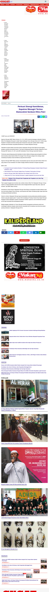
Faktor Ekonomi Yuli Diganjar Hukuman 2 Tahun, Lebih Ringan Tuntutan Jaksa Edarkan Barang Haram (6, 48)
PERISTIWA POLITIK (35, 4)
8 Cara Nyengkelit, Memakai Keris (9, 534)
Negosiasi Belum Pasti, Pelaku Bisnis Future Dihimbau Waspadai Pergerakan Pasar (27, 336)
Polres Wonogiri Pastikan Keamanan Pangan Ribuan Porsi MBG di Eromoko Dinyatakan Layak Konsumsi (6, 30)
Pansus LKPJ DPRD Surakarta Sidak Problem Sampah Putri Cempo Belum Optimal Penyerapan (21, 365)
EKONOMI (13, 4)
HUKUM (7, 4)
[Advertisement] (24, 583)
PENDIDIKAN (26, 4)
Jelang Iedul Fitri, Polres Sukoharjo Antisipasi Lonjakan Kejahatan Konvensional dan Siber (24, 175)
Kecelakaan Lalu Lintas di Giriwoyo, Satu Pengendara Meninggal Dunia (16, 367)
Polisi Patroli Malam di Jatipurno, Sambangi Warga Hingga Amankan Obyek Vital (6, 81)
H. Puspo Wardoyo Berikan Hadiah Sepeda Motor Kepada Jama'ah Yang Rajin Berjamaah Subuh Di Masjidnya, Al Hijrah (22, 408)
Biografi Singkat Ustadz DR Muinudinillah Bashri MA (14, 471)
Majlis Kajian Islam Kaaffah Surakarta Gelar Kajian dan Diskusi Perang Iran (25, 342)
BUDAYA (2, 4)
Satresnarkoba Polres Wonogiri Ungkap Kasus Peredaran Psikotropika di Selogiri (22, 171)
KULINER (42, 4)
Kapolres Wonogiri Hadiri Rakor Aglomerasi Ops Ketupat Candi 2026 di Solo (21, 173)
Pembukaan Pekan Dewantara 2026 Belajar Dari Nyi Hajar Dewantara (23, 348)
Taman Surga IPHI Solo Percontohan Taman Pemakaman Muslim (16, 440)
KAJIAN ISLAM (19, 4)
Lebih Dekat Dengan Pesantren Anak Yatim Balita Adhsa (14, 503)
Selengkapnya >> (5, 547)
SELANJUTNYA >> (24, 240)
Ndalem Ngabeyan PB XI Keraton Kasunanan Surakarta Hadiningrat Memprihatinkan (27, 330)
